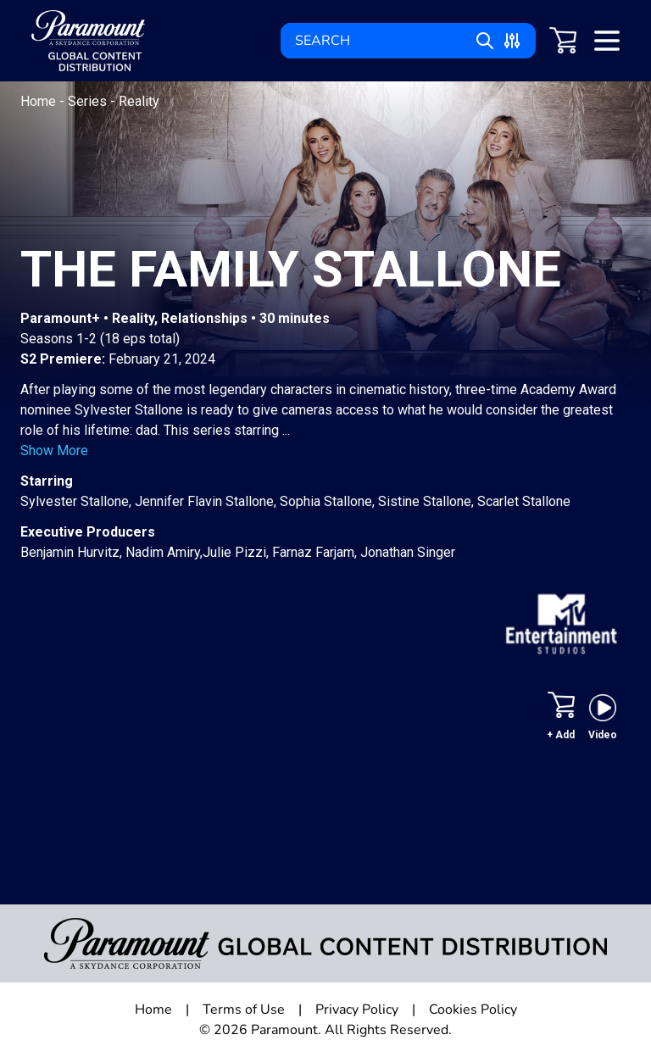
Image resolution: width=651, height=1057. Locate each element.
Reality (139, 101)
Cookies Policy (473, 1009)
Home (39, 101)
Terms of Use (244, 1009)
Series (89, 101)
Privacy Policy (356, 1009)
